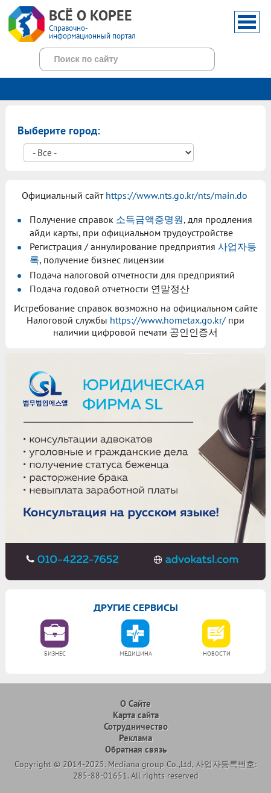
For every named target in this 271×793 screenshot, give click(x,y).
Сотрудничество (136, 726)
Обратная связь (136, 749)
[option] (54, 642)
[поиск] (113, 58)
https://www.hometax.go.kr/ (168, 320)
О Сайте (135, 703)
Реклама (135, 738)
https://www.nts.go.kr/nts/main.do (176, 195)
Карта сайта (136, 715)
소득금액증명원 (149, 219)
